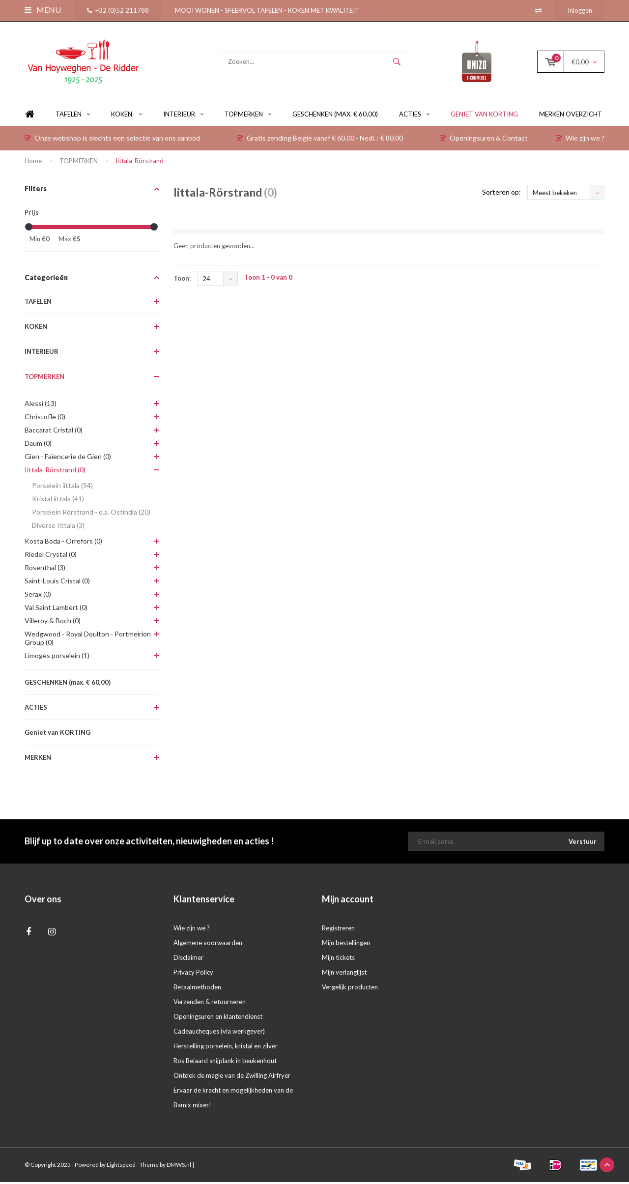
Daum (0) (38, 445)
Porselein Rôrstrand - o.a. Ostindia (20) (91, 514)
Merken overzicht (570, 116)
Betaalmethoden (197, 989)
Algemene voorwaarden (207, 945)
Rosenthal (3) (45, 569)
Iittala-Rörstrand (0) (55, 471)
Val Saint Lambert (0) (56, 609)
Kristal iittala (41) (58, 500)
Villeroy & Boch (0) (53, 622)
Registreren (338, 930)
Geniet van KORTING (484, 116)
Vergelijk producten (350, 989)
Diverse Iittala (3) (58, 527)
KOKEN (126, 116)
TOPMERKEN (248, 116)
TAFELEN (73, 116)
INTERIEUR (183, 116)
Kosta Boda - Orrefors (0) (63, 543)
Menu (43, 9)
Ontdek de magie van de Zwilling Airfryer (231, 1077)
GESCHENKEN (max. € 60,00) (335, 116)
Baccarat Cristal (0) (54, 432)
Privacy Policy (193, 974)
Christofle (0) (45, 418)
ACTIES (414, 116)
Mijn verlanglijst (344, 974)
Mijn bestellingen (346, 945)
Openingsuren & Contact (484, 140)
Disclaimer (188, 959)
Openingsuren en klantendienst (217, 1018)
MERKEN (38, 759)
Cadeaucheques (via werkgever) (219, 1033)
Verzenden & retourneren (209, 1004)
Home (29, 116)
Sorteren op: (501, 194)
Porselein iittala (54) (62, 487)
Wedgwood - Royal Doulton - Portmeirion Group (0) (88, 640)
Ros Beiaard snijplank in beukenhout (225, 1063)
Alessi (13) (41, 405)
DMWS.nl (179, 1166)
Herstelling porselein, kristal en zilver (225, 1048)
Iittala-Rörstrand (139, 163)
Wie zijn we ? (580, 140)
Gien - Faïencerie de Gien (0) (68, 458)
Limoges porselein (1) (57, 657)
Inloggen (580, 10)
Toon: (182, 280)
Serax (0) (38, 596)
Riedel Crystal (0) (51, 556)
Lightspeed (121, 1166)
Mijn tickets (338, 959)
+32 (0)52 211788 (118, 10)
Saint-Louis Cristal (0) (57, 582)
